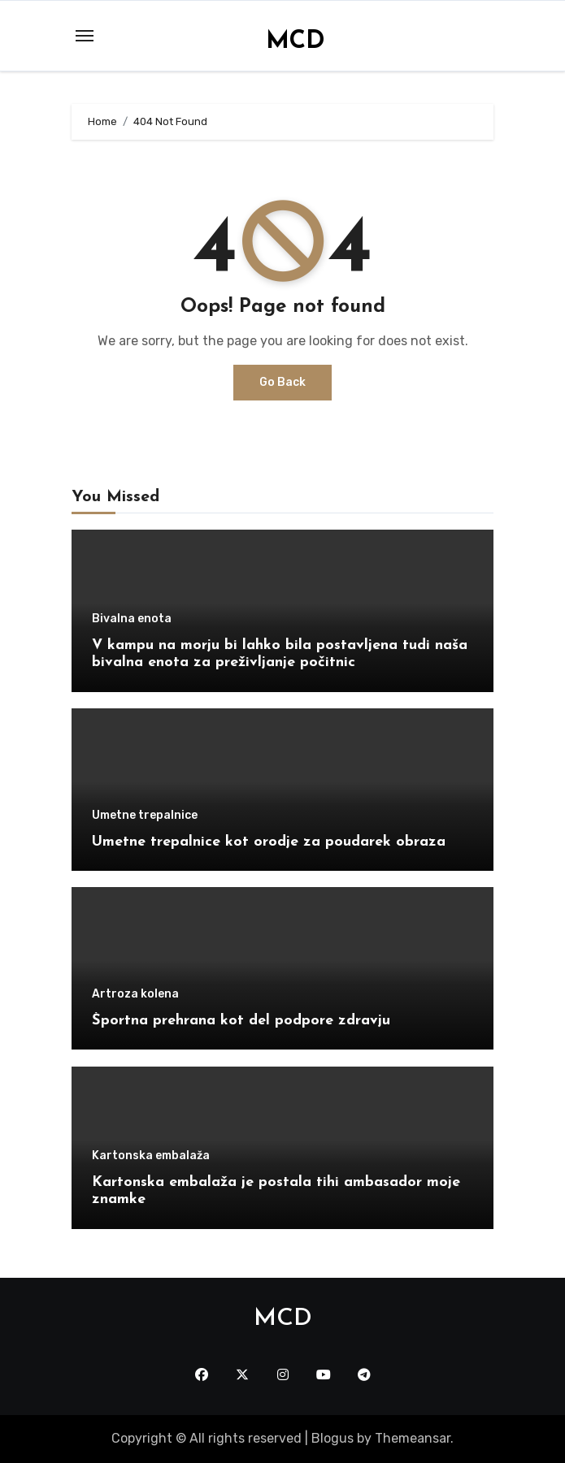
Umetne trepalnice (145, 815)
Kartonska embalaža (151, 1156)
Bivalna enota (132, 619)
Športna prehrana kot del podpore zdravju (241, 1020)
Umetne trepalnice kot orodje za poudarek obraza (268, 842)
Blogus (332, 1438)
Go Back (282, 382)
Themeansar (412, 1438)
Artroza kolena (135, 994)
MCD (295, 41)
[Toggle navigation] (85, 35)
